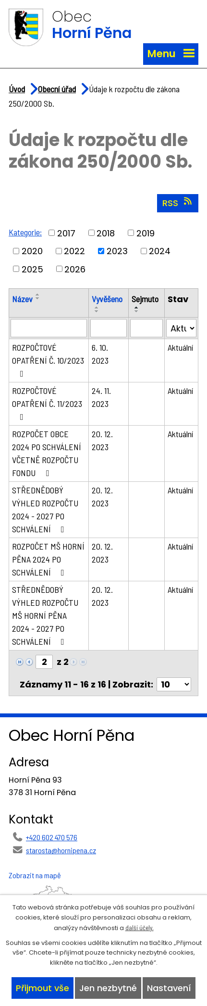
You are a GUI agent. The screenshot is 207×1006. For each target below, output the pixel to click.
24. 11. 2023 (101, 397)
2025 (32, 269)
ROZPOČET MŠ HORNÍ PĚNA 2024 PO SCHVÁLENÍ (48, 559)
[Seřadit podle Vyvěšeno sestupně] (97, 311)
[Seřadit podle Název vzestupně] (38, 294)
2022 (74, 251)
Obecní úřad (57, 89)
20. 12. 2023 (102, 440)
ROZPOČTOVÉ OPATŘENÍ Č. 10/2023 (48, 360)
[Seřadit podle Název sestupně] (38, 298)
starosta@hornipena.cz (61, 850)
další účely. (139, 928)
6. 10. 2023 (100, 354)
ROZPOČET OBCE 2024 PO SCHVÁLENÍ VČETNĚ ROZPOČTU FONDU (46, 453)
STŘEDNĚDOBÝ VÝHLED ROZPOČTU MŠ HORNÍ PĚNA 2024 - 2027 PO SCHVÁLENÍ (45, 615)
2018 (106, 233)
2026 (74, 269)
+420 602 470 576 (51, 837)
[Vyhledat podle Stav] (181, 328)
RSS (178, 202)
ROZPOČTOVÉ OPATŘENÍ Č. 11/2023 (47, 403)
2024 (159, 251)
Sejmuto (145, 299)
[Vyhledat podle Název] (49, 328)
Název (22, 299)
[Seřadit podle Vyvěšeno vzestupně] (97, 307)
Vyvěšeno (107, 299)
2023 (117, 251)
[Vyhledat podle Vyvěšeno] (108, 328)
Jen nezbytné (108, 988)
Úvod (17, 89)
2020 (32, 251)
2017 (66, 233)
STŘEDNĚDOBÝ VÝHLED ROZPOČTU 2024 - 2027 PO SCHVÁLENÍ (45, 509)
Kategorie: (25, 232)
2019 (145, 233)
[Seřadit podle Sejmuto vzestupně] (137, 307)
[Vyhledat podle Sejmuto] (146, 328)
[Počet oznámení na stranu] (174, 684)
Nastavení (169, 988)
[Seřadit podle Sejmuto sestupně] (137, 311)
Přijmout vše (42, 988)
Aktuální (180, 347)
